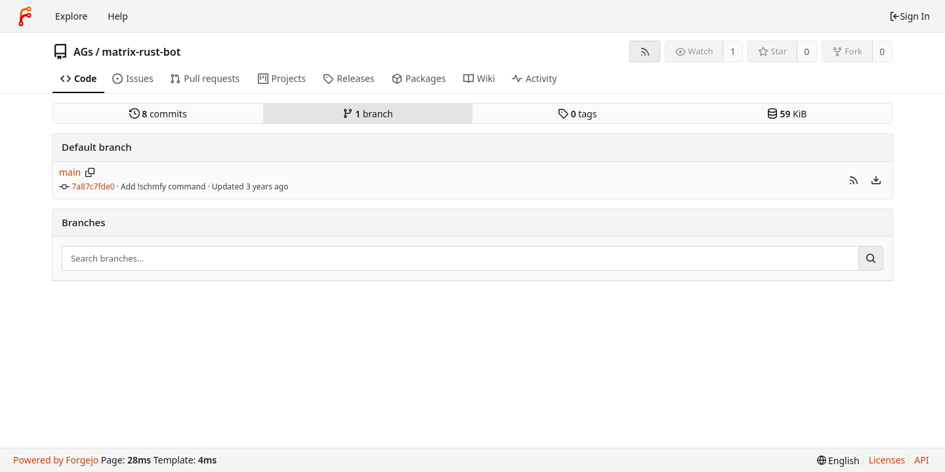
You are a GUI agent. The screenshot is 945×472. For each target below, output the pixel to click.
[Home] (25, 16)
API (921, 460)
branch (368, 114)
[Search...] (870, 258)
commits (158, 114)
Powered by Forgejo (55, 460)
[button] (854, 180)
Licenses (887, 460)
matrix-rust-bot (141, 51)
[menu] (876, 180)
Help (118, 16)
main (70, 172)
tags (577, 114)
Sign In (909, 16)
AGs (83, 51)
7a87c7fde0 (93, 186)
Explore (71, 16)
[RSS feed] (644, 51)
